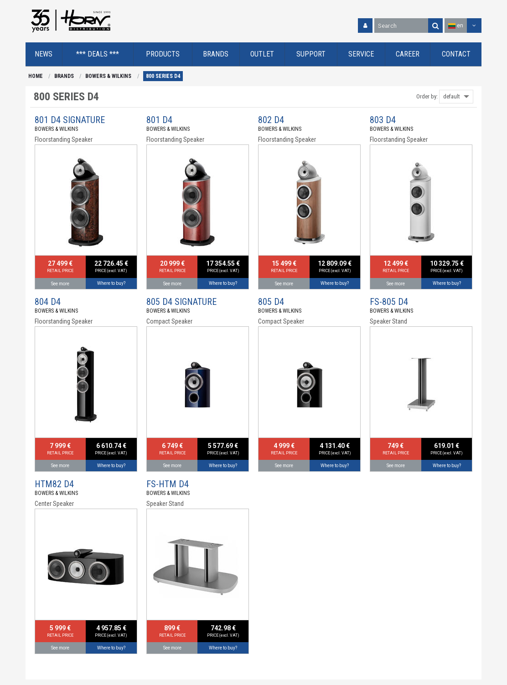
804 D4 (48, 301)
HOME (35, 76)
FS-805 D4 (389, 301)
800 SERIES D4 (163, 76)
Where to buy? (111, 283)
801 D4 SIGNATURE (70, 119)
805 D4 (271, 301)
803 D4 (383, 119)
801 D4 (159, 119)
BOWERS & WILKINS (108, 76)
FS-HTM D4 (167, 484)
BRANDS (64, 76)
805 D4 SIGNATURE (181, 301)
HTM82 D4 (54, 484)
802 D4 (271, 119)
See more (60, 283)
